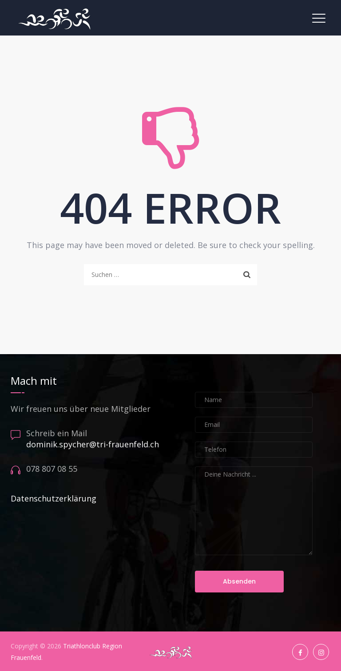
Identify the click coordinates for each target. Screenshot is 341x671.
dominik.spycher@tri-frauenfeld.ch (92, 444)
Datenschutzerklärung (53, 498)
